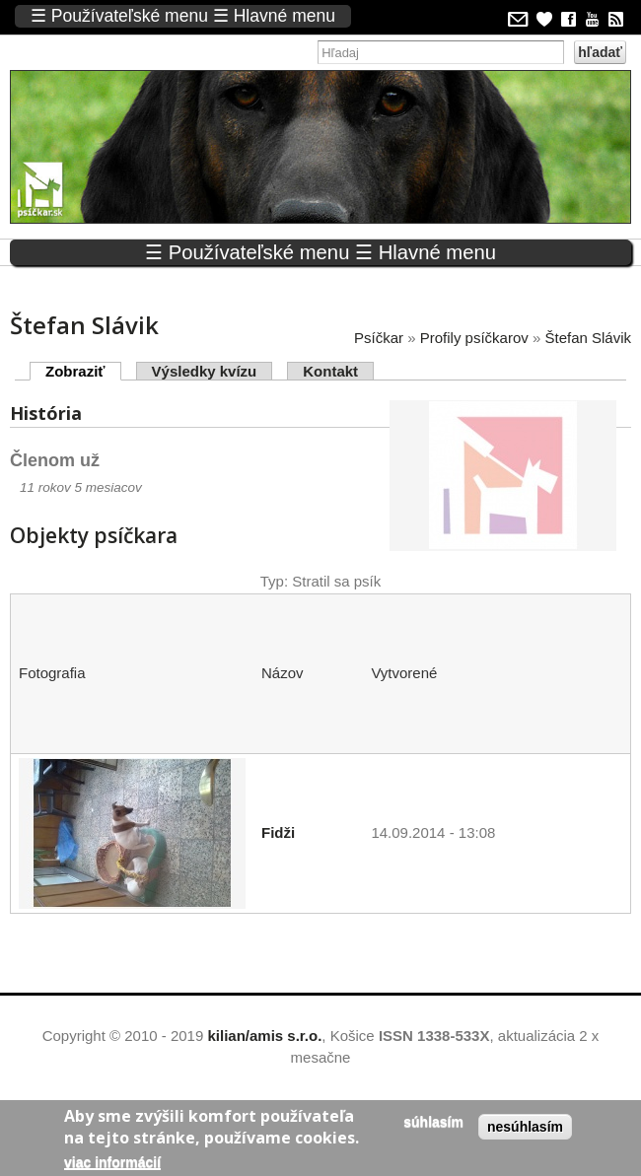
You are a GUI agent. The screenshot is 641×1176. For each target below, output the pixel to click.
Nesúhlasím (525, 1127)
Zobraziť (83, 371)
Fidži (278, 832)
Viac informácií (112, 1162)
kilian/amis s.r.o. (264, 1035)
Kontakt (330, 371)
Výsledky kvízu (204, 371)
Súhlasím (433, 1122)
